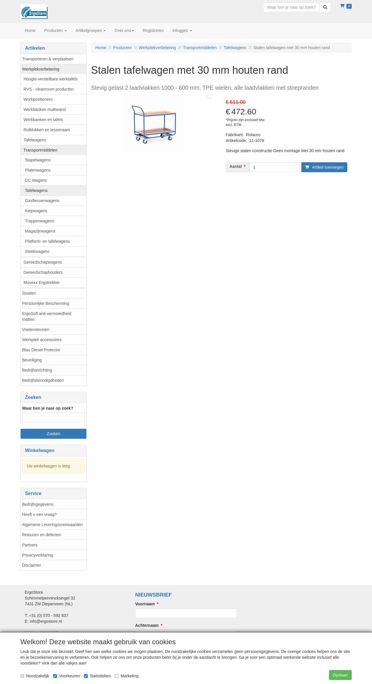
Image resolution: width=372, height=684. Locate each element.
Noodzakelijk (34, 676)
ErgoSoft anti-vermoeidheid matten (46, 316)
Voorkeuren (66, 676)
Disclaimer (31, 565)
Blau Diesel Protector (41, 350)
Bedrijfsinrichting (37, 370)
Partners (29, 545)
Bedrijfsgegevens (37, 504)
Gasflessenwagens (42, 200)
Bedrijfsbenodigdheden (43, 380)
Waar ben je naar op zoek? (47, 408)
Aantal (236, 166)
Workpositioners (38, 99)
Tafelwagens (35, 140)
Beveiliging (32, 360)
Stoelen (29, 293)
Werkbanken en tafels (43, 119)
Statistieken (97, 676)
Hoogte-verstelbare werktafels (51, 79)
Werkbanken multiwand (45, 109)
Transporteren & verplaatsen (48, 59)
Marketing (126, 676)
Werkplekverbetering (40, 69)
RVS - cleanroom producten (49, 89)
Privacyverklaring (37, 555)
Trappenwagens (39, 221)
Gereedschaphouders (43, 272)
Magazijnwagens (40, 231)
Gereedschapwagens (43, 262)
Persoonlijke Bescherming (45, 303)
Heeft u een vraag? (39, 514)
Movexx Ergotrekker (42, 282)
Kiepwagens (36, 210)
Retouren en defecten (41, 534)
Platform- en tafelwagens (47, 241)
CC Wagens (36, 180)
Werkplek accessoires (42, 339)
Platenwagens (38, 170)
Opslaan (340, 675)
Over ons (124, 30)
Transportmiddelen (40, 150)
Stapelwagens (38, 160)
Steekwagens (37, 251)
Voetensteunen (35, 329)
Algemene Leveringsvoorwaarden (52, 524)
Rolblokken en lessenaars (47, 129)
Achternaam (147, 625)
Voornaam (145, 604)
